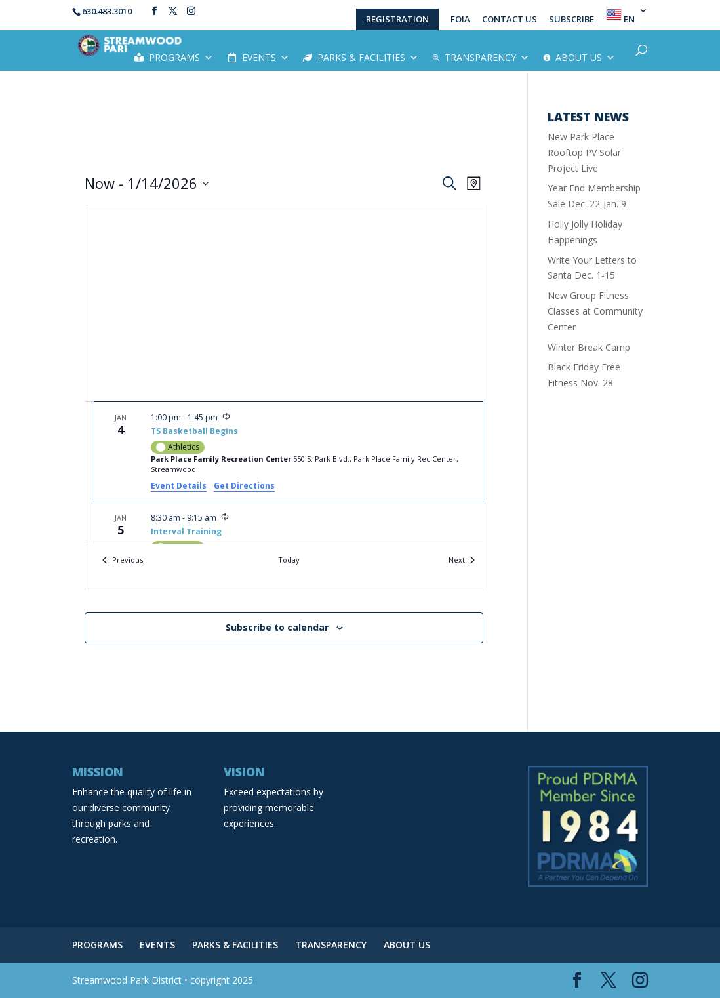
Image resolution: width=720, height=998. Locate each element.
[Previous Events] (122, 560)
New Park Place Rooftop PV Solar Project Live (584, 152)
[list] (284, 472)
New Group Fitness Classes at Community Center (595, 311)
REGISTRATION (397, 19)
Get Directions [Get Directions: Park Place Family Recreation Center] (244, 485)
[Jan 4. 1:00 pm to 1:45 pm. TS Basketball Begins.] (288, 451)
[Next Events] (462, 560)
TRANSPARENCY (487, 58)
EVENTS (265, 58)
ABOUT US (585, 58)
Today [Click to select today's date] (289, 560)
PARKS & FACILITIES (367, 58)
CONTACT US (509, 20)
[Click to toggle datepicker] (147, 183)
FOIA (460, 20)
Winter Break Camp (589, 347)
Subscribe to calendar (277, 627)
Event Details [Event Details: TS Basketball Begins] (179, 485)
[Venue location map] (284, 303)
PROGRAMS (181, 58)
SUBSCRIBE (571, 20)
